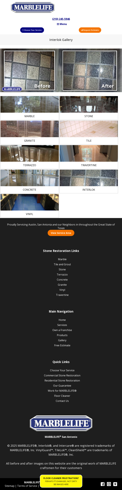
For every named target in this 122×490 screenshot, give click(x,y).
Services (62, 325)
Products (62, 335)
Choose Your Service (32, 30)
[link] (29, 108)
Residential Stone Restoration (62, 380)
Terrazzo (62, 274)
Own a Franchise (62, 330)
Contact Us (62, 401)
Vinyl (62, 290)
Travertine (62, 295)
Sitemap (10, 486)
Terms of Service (27, 486)
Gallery (62, 340)
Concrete (62, 279)
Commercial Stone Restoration (62, 375)
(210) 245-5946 (61, 19)
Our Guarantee (62, 385)
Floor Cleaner (62, 396)
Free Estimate (62, 345)
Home (62, 320)
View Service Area (61, 232)
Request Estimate (90, 30)
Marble (62, 259)
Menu (62, 24)
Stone (62, 269)
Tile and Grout (62, 264)
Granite (62, 284)
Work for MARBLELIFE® (62, 390)
